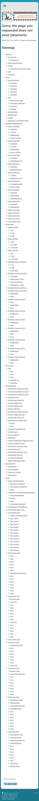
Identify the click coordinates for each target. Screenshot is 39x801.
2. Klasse (13, 146)
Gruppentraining (13, 469)
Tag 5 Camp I (14, 530)
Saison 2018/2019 (14, 201)
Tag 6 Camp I (14, 533)
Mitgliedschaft (12, 115)
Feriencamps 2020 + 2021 (16, 510)
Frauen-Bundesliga (16, 282)
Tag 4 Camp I (14, 527)
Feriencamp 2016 (13, 642)
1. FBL (12, 233)
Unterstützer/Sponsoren (17, 504)
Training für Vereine (14, 472)
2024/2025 (13, 83)
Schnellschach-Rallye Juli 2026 (18, 389)
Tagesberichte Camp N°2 (18, 573)
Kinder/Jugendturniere (15, 63)
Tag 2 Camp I (14, 521)
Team (9, 97)
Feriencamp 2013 (13, 732)
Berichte (12, 498)
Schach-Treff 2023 (14, 409)
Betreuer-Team (15, 599)
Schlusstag (13, 383)
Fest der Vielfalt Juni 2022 (16, 443)
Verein (8, 77)
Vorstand (13, 109)
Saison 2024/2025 (14, 141)
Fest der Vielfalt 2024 (15, 403)
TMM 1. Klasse (15, 187)
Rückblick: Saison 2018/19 (16, 299)
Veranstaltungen (11, 386)
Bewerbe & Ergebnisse (17, 484)
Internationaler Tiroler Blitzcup (17, 507)
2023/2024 (13, 86)
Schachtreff (11, 438)
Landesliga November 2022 (17, 429)
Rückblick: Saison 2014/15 (16, 340)
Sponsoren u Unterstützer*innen (18, 120)
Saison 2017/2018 (14, 210)
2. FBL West (14, 247)
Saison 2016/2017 (14, 213)
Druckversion (7, 793)
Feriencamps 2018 (14, 553)
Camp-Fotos (14, 763)
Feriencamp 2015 (13, 668)
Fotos (12, 296)
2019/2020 (13, 95)
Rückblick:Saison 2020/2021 (17, 288)
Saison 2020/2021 (14, 181)
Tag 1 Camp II (14, 536)
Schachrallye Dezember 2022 (17, 420)
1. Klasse (13, 132)
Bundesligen (10, 224)
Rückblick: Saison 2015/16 (16, 328)
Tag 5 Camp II (14, 547)
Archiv (8, 478)
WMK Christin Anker (16, 100)
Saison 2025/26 (13, 227)
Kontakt (10, 118)
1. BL (12, 230)
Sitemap (16, 793)
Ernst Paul (13, 106)
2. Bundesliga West (16, 184)
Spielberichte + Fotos (17, 279)
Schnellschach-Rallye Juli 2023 (18, 412)
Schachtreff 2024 (13, 397)
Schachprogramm (16, 737)
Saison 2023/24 (13, 250)
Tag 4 (12, 564)
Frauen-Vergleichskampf (16, 481)
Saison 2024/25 (13, 239)
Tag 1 (12, 371)
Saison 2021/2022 (14, 172)
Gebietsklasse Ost (16, 161)
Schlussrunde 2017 (14, 449)
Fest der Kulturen (13, 435)
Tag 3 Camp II (14, 541)
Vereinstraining (13, 112)
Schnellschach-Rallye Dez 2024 (18, 394)
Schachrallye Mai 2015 (15, 455)
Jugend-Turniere (15, 138)
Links (9, 71)
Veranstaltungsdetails (17, 495)
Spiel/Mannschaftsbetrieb (14, 123)
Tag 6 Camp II (14, 550)
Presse (10, 66)
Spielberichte (14, 293)
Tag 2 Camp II (14, 538)
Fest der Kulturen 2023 (15, 406)
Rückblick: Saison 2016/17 (16, 319)
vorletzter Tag (14, 380)
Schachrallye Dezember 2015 (17, 452)
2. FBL (12, 236)
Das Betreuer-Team (16, 700)
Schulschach (12, 475)
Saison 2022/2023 (14, 164)
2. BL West (13, 244)
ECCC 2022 (10, 365)
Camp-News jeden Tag (17, 674)
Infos (9, 368)
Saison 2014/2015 (14, 218)
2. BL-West (13, 276)
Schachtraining (10, 463)
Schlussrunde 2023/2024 (16, 400)
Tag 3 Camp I (14, 524)
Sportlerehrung (13, 432)
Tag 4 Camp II (14, 544)
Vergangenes (14, 60)
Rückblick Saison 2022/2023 (17, 262)
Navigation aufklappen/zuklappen (19, 6)
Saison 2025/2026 (14, 126)
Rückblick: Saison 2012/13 (16, 357)
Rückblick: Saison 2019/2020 (17, 291)
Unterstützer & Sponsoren (18, 487)
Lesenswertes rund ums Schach (20, 69)
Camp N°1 (13, 602)
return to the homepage (28, 40)
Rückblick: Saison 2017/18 (16, 311)
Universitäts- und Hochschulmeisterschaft (21, 492)
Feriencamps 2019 (14, 512)
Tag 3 (12, 377)
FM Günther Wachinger (17, 103)
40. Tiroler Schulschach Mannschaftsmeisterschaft (16, 459)
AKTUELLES (12, 57)
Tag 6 (12, 570)
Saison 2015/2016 (14, 216)
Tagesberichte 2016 (16, 645)
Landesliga (13, 129)
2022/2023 (13, 89)
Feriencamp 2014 (13, 697)
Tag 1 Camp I (14, 518)
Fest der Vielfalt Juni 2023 (16, 414)
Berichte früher (15, 766)
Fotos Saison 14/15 (14, 221)
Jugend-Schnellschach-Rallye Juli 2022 (20, 440)
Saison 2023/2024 (14, 155)
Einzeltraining (12, 466)
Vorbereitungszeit (15, 708)
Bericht (12, 423)
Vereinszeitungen (13, 80)
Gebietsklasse (14, 135)
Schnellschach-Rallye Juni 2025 (18, 391)
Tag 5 (12, 567)
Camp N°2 (13, 622)
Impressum (11, 74)
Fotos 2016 (13, 665)
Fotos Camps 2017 (14, 639)
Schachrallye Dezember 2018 (17, 446)
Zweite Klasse (14, 195)
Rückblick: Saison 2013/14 (16, 348)
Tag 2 (12, 374)
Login (35, 793)
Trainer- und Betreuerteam (18, 515)
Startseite (9, 54)
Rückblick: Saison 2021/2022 (17, 273)
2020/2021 (13, 92)
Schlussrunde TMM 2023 (16, 417)
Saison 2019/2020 (14, 190)
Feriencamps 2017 (14, 596)
